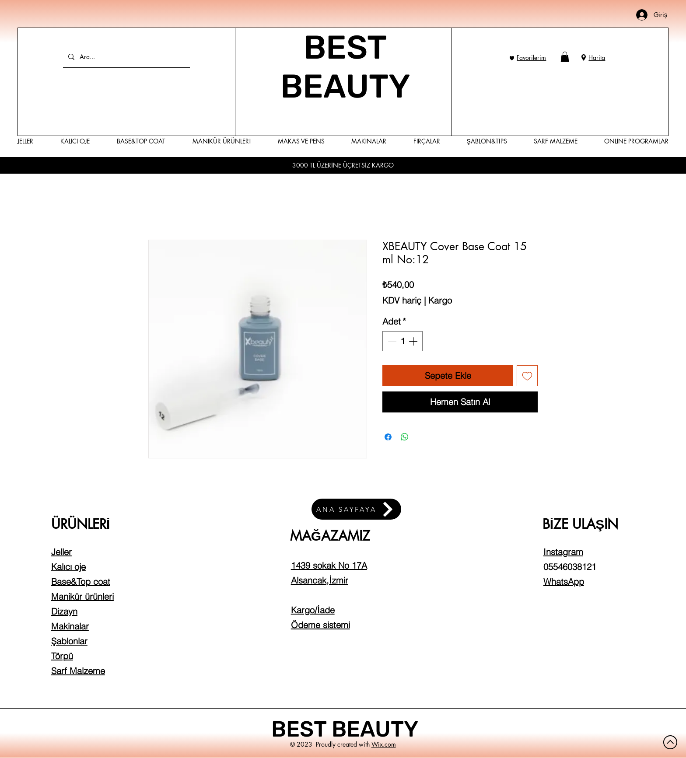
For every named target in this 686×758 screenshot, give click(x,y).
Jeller (61, 551)
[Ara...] (126, 56)
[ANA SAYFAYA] (356, 509)
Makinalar (70, 626)
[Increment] (413, 341)
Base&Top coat (80, 581)
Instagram (563, 551)
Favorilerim (531, 57)
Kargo (440, 300)
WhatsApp (563, 581)
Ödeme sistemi (320, 624)
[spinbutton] (402, 341)
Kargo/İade (313, 609)
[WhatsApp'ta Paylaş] (404, 437)
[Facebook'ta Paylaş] (388, 437)
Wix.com (383, 744)
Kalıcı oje (68, 566)
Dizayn (64, 611)
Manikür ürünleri (82, 596)
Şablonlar (69, 641)
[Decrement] (391, 341)
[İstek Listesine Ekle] (527, 375)
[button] (564, 57)
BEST (301, 729)
